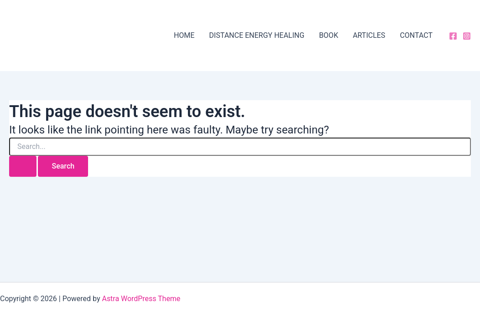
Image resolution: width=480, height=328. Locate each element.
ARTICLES (369, 35)
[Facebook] (453, 36)
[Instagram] (467, 36)
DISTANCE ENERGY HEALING (256, 35)
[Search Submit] (23, 166)
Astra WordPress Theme (141, 298)
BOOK (328, 35)
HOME (184, 35)
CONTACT (416, 35)
